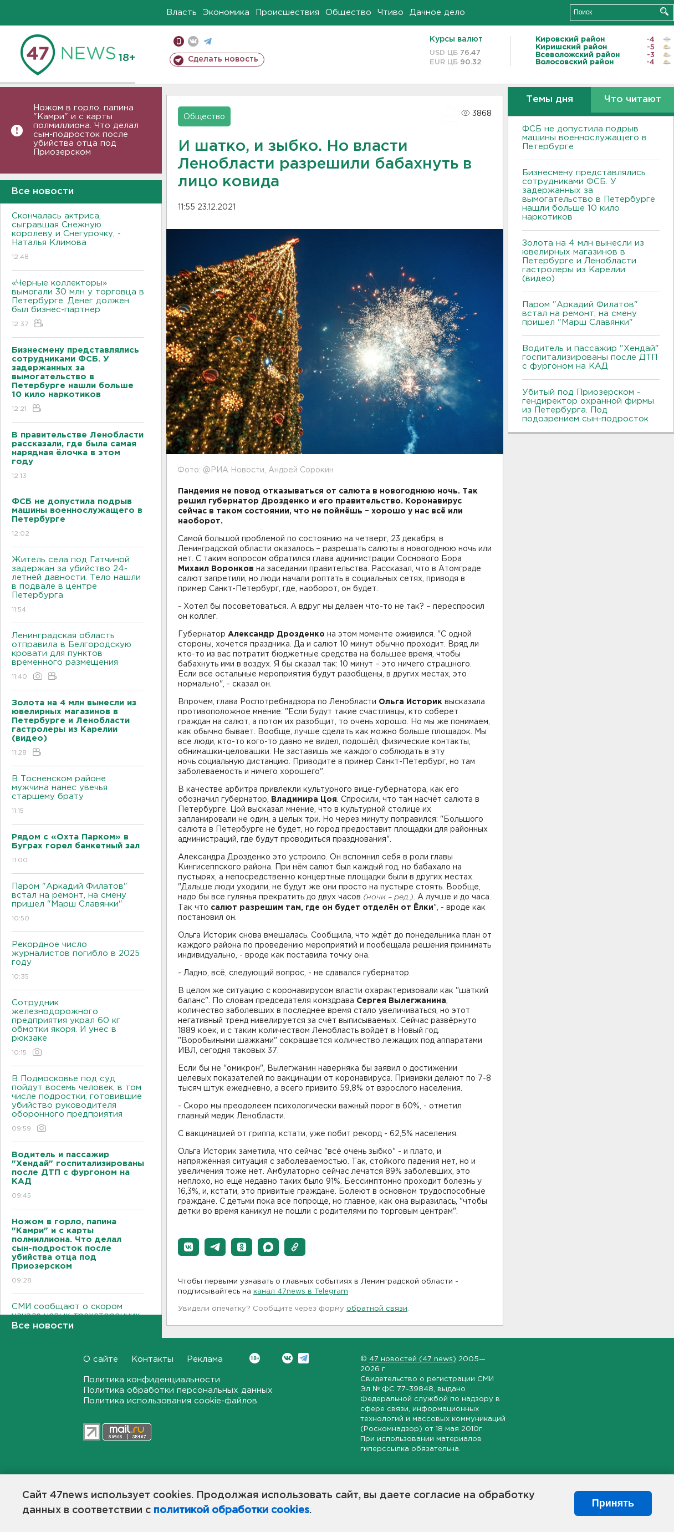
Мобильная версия (178, 41)
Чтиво (390, 12)
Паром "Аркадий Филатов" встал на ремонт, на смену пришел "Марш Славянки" (78, 903)
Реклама (205, 1359)
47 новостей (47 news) (412, 1359)
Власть (181, 12)
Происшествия (287, 12)
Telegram (303, 1358)
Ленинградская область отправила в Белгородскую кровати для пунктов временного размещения (78, 656)
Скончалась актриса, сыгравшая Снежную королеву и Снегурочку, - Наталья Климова (78, 237)
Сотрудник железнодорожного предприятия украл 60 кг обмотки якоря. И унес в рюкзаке (78, 1028)
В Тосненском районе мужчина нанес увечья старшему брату (78, 795)
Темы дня (549, 99)
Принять (613, 1503)
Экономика (226, 12)
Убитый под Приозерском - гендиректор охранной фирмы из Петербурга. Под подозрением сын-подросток (588, 406)
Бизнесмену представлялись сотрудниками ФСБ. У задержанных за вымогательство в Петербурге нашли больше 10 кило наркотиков (588, 195)
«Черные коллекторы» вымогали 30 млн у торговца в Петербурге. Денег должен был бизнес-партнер (78, 304)
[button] (188, 1247)
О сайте (100, 1359)
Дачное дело (437, 12)
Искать (664, 11)
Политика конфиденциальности (151, 1379)
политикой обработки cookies (231, 1510)
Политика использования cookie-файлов (170, 1400)
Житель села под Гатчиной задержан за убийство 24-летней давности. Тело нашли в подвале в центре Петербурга (78, 585)
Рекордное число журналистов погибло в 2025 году (78, 961)
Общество (348, 12)
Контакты (152, 1359)
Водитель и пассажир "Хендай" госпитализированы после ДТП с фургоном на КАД (590, 357)
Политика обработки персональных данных (178, 1390)
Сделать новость (223, 59)
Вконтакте (254, 1358)
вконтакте (193, 41)
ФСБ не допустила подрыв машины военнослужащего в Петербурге (584, 137)
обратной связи (376, 1309)
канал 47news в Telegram (300, 1292)
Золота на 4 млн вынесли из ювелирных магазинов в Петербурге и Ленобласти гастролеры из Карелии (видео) (583, 261)
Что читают (632, 99)
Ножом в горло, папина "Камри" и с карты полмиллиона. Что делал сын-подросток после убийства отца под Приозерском (86, 130)
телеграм (207, 41)
